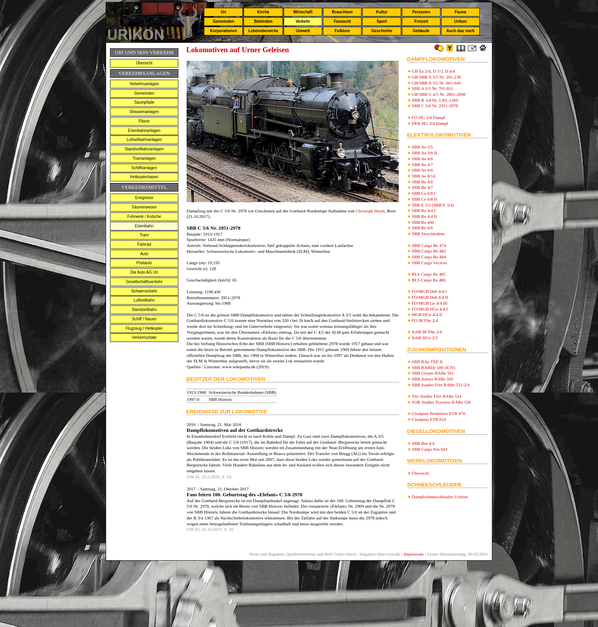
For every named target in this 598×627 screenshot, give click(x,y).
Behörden (263, 21)
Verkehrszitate (144, 337)
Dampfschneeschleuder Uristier (440, 496)
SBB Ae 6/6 (422, 170)
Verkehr (302, 21)
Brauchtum (342, 12)
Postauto (144, 263)
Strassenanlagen (144, 112)
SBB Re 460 (423, 222)
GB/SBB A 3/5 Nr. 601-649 (436, 82)
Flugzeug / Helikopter (144, 328)
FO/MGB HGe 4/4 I (430, 309)
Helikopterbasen (144, 177)
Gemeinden (223, 21)
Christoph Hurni (370, 210)
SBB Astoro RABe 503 (432, 379)
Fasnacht (342, 21)
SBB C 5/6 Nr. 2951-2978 (435, 105)
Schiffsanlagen (144, 168)
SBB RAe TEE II (427, 361)
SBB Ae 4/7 (422, 164)
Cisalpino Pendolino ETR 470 (438, 413)
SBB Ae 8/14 (423, 176)
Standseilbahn (144, 309)
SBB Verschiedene (428, 233)
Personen (421, 12)
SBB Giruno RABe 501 (433, 373)
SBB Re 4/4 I (424, 210)
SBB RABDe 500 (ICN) (433, 367)
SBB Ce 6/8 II (424, 199)
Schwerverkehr (144, 291)
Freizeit (421, 21)
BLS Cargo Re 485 (429, 274)
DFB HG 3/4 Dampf (430, 123)
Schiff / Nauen (144, 319)
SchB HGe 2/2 (425, 337)
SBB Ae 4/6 (422, 158)
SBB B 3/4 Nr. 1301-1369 (435, 100)
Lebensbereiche (263, 31)
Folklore (342, 31)
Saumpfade (144, 102)
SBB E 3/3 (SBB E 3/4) (433, 205)
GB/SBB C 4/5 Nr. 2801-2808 (439, 94)
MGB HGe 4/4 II (427, 314)
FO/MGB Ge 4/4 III (430, 303)
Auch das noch (460, 31)
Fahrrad (144, 244)
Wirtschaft (302, 12)
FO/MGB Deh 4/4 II (430, 297)
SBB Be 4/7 (422, 187)
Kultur (381, 12)
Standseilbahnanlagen (144, 149)
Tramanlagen (144, 158)
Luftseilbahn (144, 300)
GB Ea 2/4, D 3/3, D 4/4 (433, 71)
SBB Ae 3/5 (422, 146)
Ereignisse (144, 198)
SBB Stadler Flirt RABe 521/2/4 (441, 384)
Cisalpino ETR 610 (429, 419)
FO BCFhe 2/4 (425, 320)
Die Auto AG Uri (144, 272)
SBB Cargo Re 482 (429, 251)
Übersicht (144, 63)
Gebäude (421, 31)
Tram (144, 235)
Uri (223, 12)
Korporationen (223, 31)
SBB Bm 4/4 (423, 443)
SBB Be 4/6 (422, 181)
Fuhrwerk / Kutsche (144, 216)
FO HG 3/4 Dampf (428, 117)
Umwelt (303, 31)
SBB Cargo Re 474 (429, 245)
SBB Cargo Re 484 (429, 256)
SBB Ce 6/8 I (424, 193)
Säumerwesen (144, 207)
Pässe (144, 121)
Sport (382, 21)
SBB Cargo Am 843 (430, 449)
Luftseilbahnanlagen (144, 139)
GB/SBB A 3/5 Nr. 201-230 (436, 77)
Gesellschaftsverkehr (144, 282)
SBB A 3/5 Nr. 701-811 (432, 88)
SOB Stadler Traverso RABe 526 (441, 402)
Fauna (460, 12)
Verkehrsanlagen (144, 84)
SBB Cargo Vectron (429, 262)
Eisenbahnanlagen (144, 130)
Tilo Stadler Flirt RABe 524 (437, 396)
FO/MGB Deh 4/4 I (429, 291)
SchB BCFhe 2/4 (427, 331)
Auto (144, 254)
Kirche (263, 12)
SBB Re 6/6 (422, 227)
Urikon (460, 21)
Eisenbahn (144, 226)
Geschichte (382, 31)
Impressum (414, 554)
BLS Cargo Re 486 (429, 280)
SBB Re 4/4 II (424, 216)
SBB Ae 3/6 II (424, 152)
